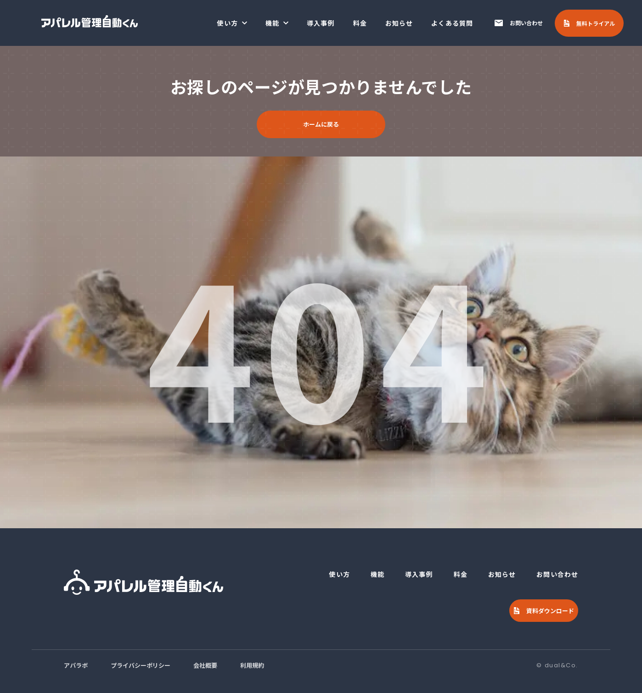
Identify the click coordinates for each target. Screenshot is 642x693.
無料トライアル (595, 23)
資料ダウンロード (550, 610)
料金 (360, 23)
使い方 (227, 23)
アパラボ (76, 665)
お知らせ (399, 23)
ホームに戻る (321, 124)
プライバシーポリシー (140, 665)
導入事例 (320, 23)
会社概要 (205, 665)
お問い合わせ (526, 23)
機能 (272, 23)
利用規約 (252, 665)
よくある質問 (452, 23)
